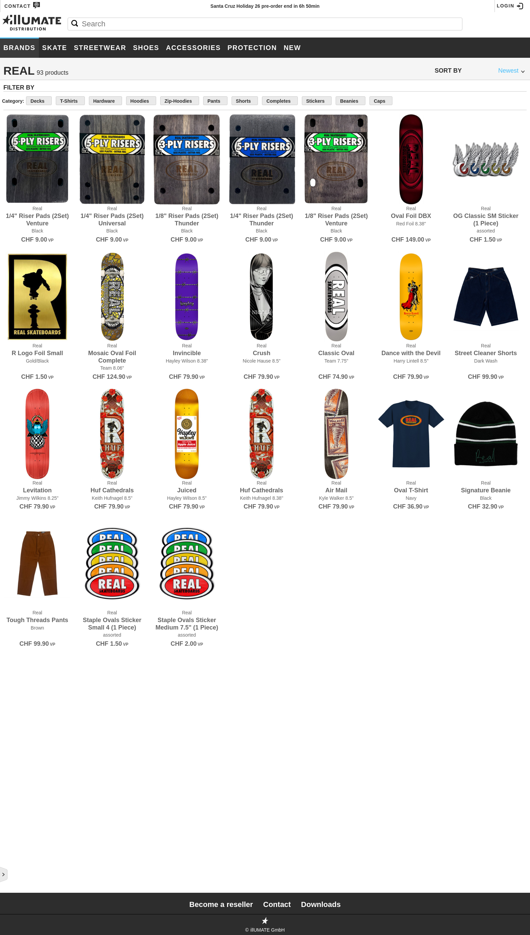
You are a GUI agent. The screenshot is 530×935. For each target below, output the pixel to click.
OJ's (9, 519)
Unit (9, 836)
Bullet (13, 187)
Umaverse (17, 819)
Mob (9, 495)
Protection (252, 47)
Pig (8, 544)
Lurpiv (12, 471)
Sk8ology (17, 706)
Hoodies (229, 101)
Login (510, 6)
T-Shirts (163, 101)
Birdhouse (18, 130)
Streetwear (100, 47)
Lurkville (17, 463)
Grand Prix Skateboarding (40, 357)
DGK (9, 252)
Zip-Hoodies (265, 101)
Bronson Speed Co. (29, 171)
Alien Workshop (26, 98)
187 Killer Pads (24, 81)
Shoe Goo (17, 682)
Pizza (11, 552)
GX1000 (12, 373)
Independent (21, 406)
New (292, 47)
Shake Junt (19, 673)
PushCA (14, 601)
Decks (135, 101)
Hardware (196, 101)
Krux (11, 438)
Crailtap (15, 211)
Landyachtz (20, 446)
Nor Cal (15, 511)
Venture (15, 852)
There (12, 779)
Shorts (324, 101)
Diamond (15, 260)
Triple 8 (14, 811)
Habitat (14, 382)
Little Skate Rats (27, 455)
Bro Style (17, 163)
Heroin (13, 398)
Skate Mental (22, 714)
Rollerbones (22, 649)
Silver (12, 698)
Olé (9, 528)
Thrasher (17, 787)
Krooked (16, 430)
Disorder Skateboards (35, 268)
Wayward (16, 868)
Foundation (19, 325)
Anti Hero (17, 106)
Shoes (146, 47)
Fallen (13, 309)
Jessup (13, 414)
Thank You (18, 771)
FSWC (11, 333)
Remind (13, 625)
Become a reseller (221, 904)
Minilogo (16, 487)
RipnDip (13, 641)
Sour (11, 738)
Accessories (193, 47)
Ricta (11, 633)
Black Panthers (26, 138)
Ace (9, 90)
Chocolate (19, 195)
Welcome (16, 876)
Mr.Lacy (15, 503)
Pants (297, 101)
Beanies (422, 101)
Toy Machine (20, 803)
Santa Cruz (19, 665)
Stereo (14, 755)
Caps (450, 101)
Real (10, 609)
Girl (9, 349)
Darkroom (18, 236)
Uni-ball (15, 828)
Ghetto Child (22, 341)
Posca (12, 560)
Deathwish (18, 244)
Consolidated (23, 203)
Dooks (12, 292)
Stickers (391, 101)
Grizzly (14, 365)
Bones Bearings (25, 146)
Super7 (13, 763)
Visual (12, 860)
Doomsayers (21, 300)
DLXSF (12, 276)
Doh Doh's (17, 284)
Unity (11, 844)
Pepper (13, 536)
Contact (22, 5)
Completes (357, 101)
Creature (17, 219)
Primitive (16, 576)
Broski (13, 179)
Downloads (321, 904)
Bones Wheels (23, 154)
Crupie (13, 227)
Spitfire (14, 746)
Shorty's (16, 690)
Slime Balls (19, 730)
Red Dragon (20, 617)
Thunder (15, 795)
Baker (12, 114)
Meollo (14, 479)
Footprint (17, 317)
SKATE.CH (16, 722)
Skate (54, 47)
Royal (12, 657)
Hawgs (13, 390)
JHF (8, 422)
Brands (19, 47)
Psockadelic (21, 592)
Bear (11, 122)
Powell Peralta (25, 568)
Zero (10, 884)
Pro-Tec (14, 584)
